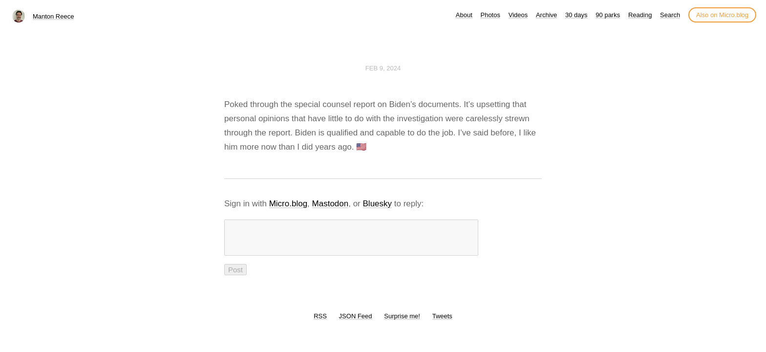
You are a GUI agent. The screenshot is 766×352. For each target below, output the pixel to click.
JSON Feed (355, 322)
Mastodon (330, 203)
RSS (320, 322)
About (464, 15)
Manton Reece (53, 16)
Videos (518, 15)
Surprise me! (402, 322)
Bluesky (377, 203)
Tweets (442, 322)
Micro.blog (288, 203)
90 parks (608, 15)
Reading (640, 15)
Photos (490, 15)
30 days (576, 15)
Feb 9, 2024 (383, 68)
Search (670, 15)
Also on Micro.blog (722, 15)
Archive (546, 15)
